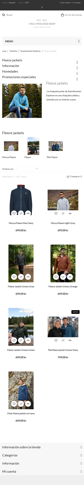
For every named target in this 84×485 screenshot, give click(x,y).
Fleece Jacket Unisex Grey (21, 286)
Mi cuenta (9, 471)
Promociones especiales (19, 77)
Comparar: (76, 176)
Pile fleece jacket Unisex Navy (63, 349)
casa (4, 51)
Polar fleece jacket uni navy (21, 413)
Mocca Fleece (9, 157)
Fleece (27, 157)
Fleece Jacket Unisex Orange (63, 286)
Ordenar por (8, 169)
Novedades (10, 71)
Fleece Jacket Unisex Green (21, 349)
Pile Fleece (52, 157)
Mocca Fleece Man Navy (21, 223)
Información (10, 66)
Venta (75, 312)
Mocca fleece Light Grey (63, 223)
